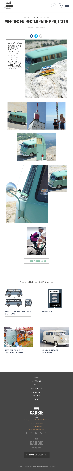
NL (54, 6)
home (30, 28)
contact (36, 400)
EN (60, 6)
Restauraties (40, 28)
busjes (36, 385)
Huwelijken (36, 388)
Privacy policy (19, 466)
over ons (36, 381)
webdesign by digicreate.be (50, 466)
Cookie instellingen (37, 466)
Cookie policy (27, 466)
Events (36, 396)
